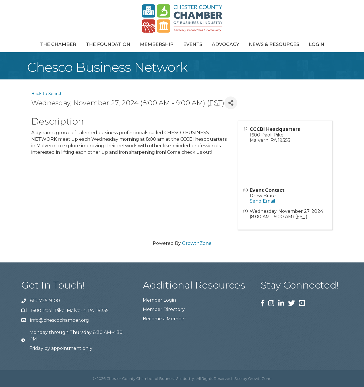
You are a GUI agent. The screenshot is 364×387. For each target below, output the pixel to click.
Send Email (262, 201)
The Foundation (108, 44)
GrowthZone (197, 243)
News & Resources (274, 44)
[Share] (230, 102)
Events (192, 44)
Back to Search (47, 93)
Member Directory (164, 309)
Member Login (159, 300)
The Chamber (58, 44)
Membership (156, 44)
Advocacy (225, 44)
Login (316, 44)
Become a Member (164, 318)
